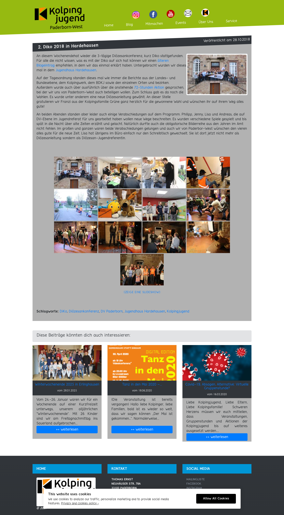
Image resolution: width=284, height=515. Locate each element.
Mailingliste (195, 479)
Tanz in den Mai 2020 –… (142, 384)
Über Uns (206, 22)
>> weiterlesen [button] (67, 429)
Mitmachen (154, 24)
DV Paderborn (112, 311)
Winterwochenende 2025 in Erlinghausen (67, 384)
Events (181, 23)
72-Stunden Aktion (149, 87)
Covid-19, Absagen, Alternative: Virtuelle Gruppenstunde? (216, 386)
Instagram (194, 488)
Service (231, 21)
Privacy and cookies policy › (80, 503)
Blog (129, 24)
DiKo (63, 311)
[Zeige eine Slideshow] (142, 292)
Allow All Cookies (216, 498)
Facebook (193, 484)
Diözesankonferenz (84, 311)
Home (108, 25)
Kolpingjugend (178, 311)
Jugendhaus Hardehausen (76, 70)
